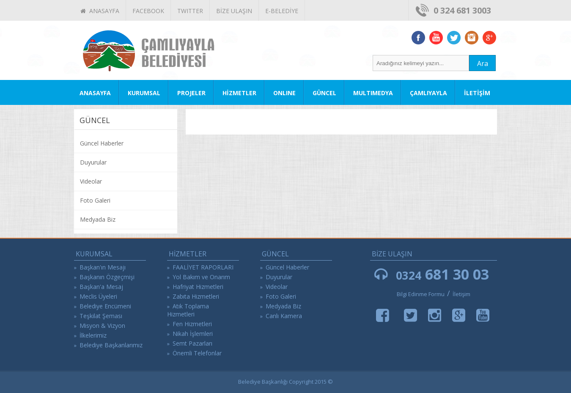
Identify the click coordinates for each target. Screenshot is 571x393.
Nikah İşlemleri (193, 334)
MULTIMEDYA (373, 93)
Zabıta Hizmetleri (196, 296)
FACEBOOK (148, 11)
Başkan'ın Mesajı (103, 267)
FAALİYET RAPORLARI (203, 267)
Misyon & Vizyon (102, 326)
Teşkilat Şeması (101, 316)
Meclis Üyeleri (98, 296)
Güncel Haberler (102, 143)
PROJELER (191, 93)
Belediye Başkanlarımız (111, 345)
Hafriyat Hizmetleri (198, 287)
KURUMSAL (144, 93)
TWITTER (190, 11)
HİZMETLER (239, 93)
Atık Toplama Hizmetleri (188, 310)
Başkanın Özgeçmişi (107, 277)
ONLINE (284, 93)
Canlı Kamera (284, 316)
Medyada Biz (97, 219)
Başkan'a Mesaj (101, 287)
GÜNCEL (324, 93)
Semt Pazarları (192, 343)
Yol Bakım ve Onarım (201, 277)
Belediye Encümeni (105, 306)
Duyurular (93, 162)
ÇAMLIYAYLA (428, 93)
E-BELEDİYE (281, 11)
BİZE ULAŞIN (234, 11)
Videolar (91, 181)
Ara (482, 63)
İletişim (461, 294)
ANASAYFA (99, 11)
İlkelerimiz (93, 335)
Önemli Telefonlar (197, 353)
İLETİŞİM (477, 93)
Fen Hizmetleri (192, 324)
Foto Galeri (95, 200)
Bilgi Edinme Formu (421, 294)
